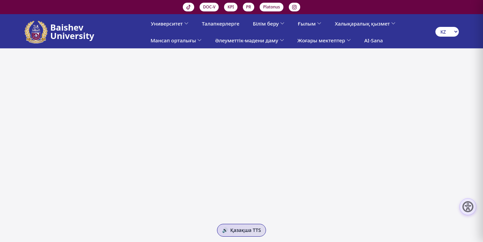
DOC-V (209, 7)
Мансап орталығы (176, 40)
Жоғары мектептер (324, 40)
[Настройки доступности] (468, 206)
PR (248, 7)
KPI (230, 7)
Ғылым (309, 23)
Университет (170, 23)
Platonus (271, 7)
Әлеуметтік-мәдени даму (249, 40)
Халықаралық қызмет (365, 23)
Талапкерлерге (220, 23)
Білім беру (268, 23)
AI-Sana (373, 40)
